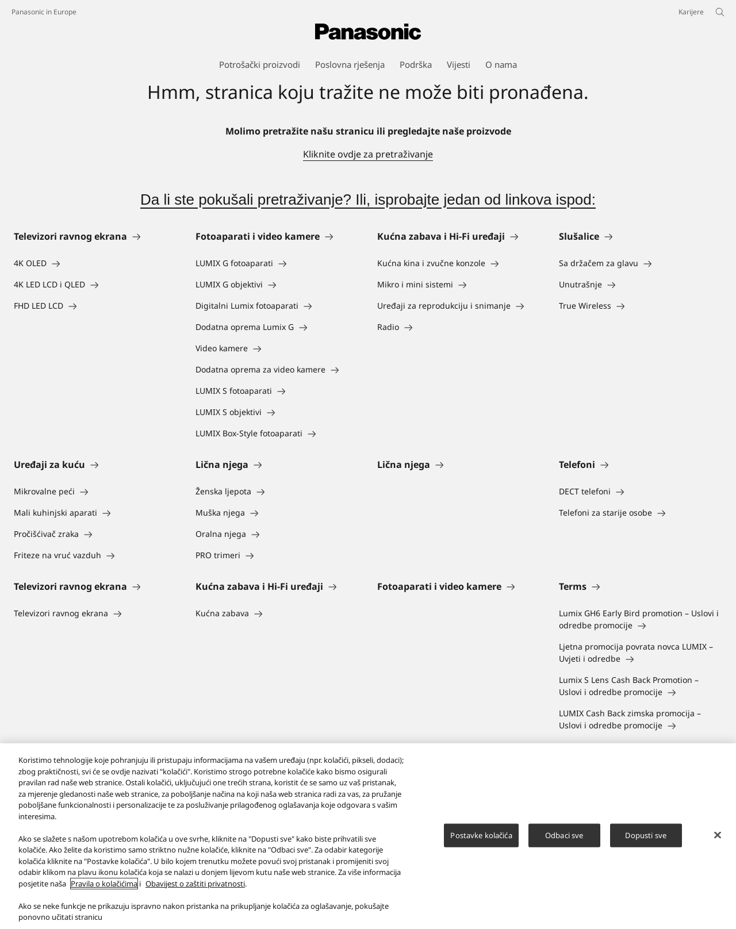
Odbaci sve (564, 840)
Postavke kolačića (481, 840)
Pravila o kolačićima (104, 889)
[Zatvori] (717, 840)
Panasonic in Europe (44, 12)
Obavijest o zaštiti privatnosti (195, 889)
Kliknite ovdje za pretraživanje (368, 154)
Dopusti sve (645, 840)
